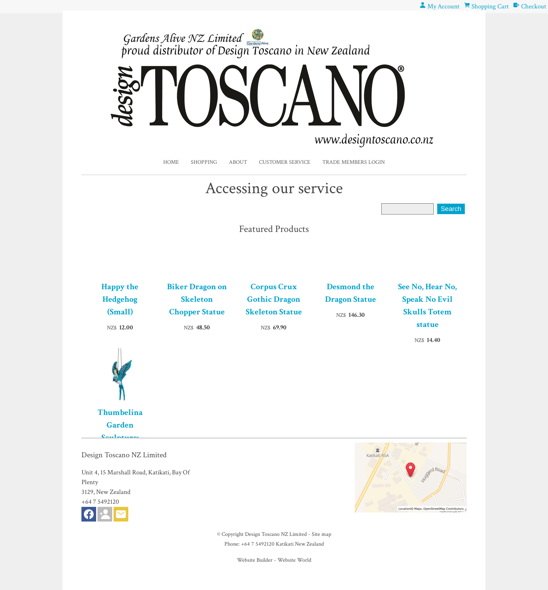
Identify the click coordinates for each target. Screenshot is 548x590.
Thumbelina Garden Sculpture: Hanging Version (120, 431)
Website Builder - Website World (274, 559)
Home (171, 162)
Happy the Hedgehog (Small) (119, 299)
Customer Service (284, 162)
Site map (321, 534)
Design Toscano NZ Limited (276, 534)
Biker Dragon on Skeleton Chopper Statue (197, 299)
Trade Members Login (353, 162)
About (238, 162)
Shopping (204, 162)
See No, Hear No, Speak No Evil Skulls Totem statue (427, 305)
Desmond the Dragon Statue (350, 293)
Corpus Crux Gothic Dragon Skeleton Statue (274, 299)
